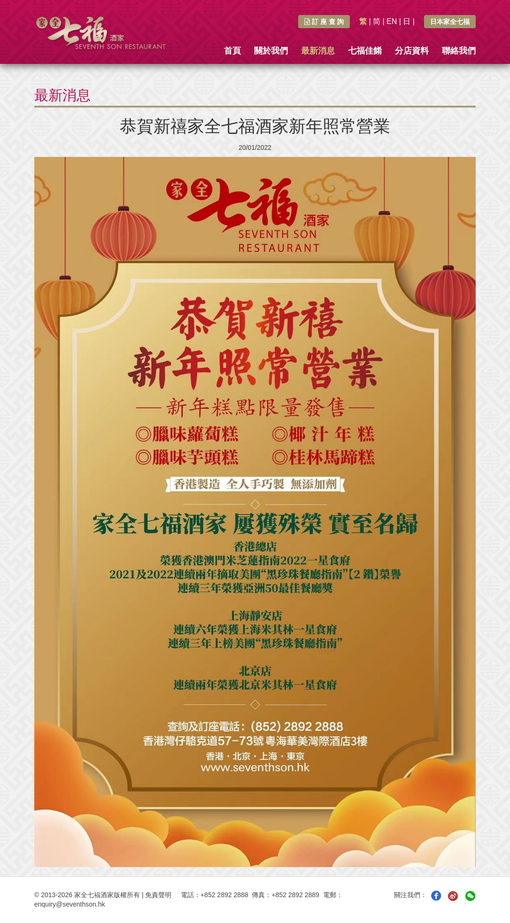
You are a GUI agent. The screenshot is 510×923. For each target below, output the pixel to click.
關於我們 (271, 50)
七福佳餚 (365, 50)
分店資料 (412, 50)
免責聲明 (158, 895)
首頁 (232, 50)
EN (391, 21)
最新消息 (318, 50)
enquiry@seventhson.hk (69, 904)
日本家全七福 (450, 21)
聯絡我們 (459, 50)
